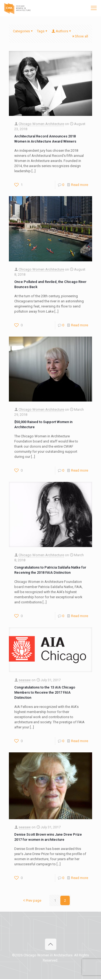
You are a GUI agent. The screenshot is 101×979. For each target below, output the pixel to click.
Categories (23, 31)
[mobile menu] (93, 8)
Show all (79, 36)
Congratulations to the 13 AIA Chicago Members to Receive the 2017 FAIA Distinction (44, 692)
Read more (79, 185)
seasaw (25, 680)
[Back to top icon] (50, 944)
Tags (42, 31)
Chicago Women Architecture (41, 124)
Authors (61, 31)
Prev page (31, 900)
